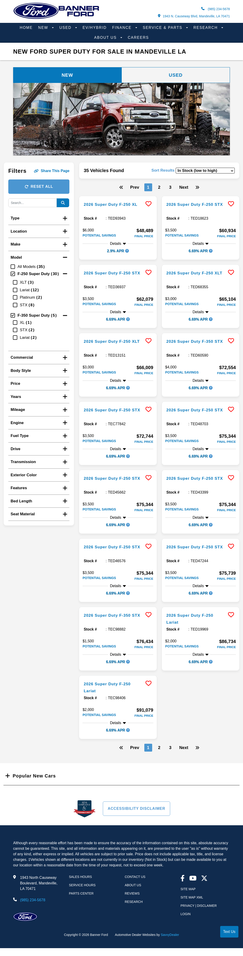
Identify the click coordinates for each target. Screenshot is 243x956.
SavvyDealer (170, 935)
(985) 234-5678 (215, 9)
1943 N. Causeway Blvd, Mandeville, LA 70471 (194, 16)
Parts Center (81, 893)
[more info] (118, 196)
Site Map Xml (192, 897)
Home (26, 28)
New (44, 28)
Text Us (229, 932)
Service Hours (82, 885)
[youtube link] (193, 879)
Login (186, 914)
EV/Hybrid (95, 28)
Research (206, 28)
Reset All (39, 186)
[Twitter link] (204, 879)
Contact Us (135, 877)
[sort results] (205, 170)
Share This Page (52, 171)
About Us (106, 37)
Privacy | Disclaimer (199, 905)
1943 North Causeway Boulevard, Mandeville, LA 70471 (38, 883)
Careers (138, 37)
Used (66, 28)
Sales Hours (80, 877)
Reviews (132, 893)
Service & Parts (163, 28)
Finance (122, 28)
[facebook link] (183, 879)
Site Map (188, 889)
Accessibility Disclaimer (136, 808)
